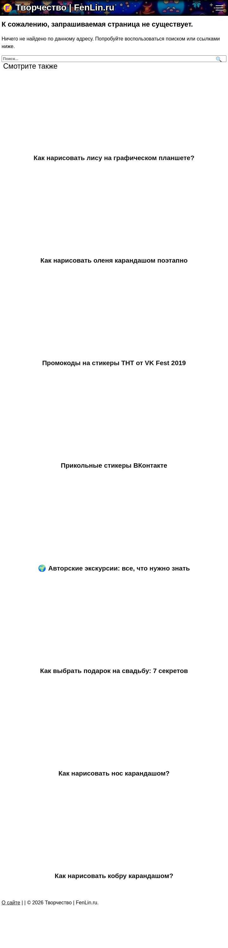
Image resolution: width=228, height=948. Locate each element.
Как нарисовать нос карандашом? (113, 775)
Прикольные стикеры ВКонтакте (114, 466)
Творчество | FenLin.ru (65, 7)
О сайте (11, 905)
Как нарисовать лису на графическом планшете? (114, 157)
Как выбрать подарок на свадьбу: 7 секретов (114, 672)
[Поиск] (218, 58)
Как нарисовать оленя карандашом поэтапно (114, 260)
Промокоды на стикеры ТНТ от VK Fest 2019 (114, 363)
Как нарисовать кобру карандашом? (114, 878)
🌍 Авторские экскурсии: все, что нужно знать (114, 569)
